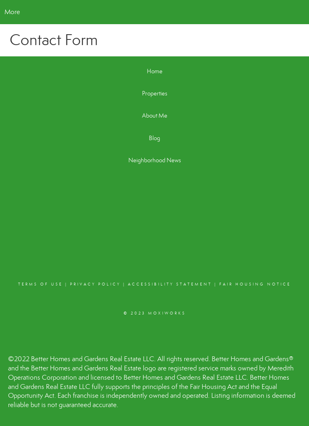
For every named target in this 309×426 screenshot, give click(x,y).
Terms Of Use (40, 284)
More (12, 12)
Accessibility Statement (170, 284)
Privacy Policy (95, 284)
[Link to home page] (154, 12)
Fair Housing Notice (255, 284)
